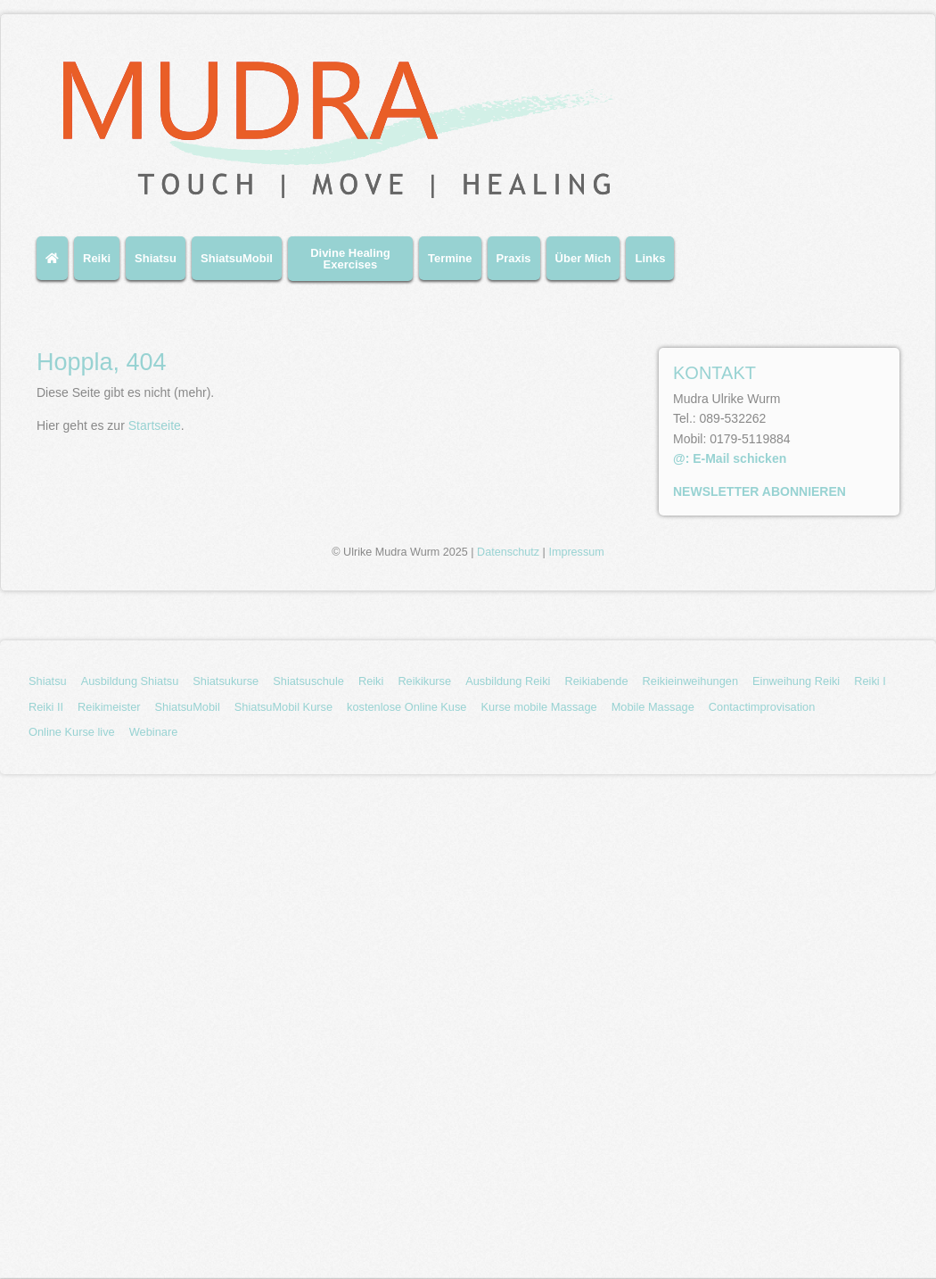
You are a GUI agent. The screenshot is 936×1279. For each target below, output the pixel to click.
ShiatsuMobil (237, 258)
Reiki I (870, 681)
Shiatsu (156, 258)
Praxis (514, 258)
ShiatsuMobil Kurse (283, 707)
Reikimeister (109, 707)
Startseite (154, 425)
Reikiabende (596, 681)
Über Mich (583, 258)
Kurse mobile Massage (538, 707)
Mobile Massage (653, 707)
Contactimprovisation (762, 707)
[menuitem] (55, 265)
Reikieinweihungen (690, 681)
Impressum (575, 552)
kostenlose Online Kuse (406, 707)
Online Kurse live (72, 732)
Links (650, 258)
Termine (450, 258)
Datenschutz (508, 552)
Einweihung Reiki (796, 681)
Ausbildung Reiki (507, 681)
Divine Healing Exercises (350, 258)
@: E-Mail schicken (729, 458)
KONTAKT (714, 373)
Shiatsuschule (308, 681)
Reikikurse (424, 681)
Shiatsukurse (226, 681)
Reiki (97, 258)
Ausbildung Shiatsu (130, 681)
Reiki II (46, 707)
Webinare (153, 732)
